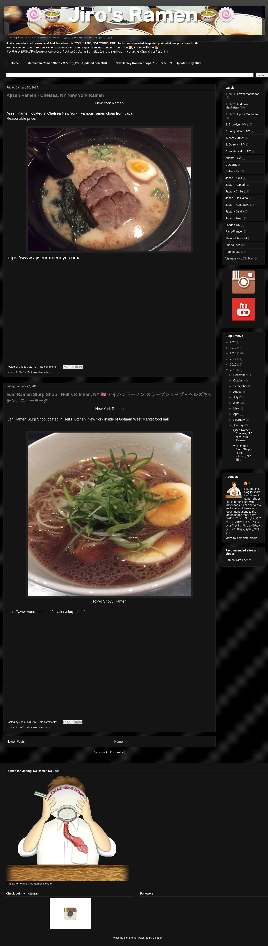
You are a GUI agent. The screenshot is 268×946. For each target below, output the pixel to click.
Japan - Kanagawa (237, 204)
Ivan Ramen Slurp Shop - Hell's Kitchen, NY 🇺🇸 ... (242, 452)
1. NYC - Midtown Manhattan (33, 372)
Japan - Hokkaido (236, 198)
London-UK (232, 225)
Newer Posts (16, 741)
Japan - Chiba (234, 191)
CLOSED (231, 164)
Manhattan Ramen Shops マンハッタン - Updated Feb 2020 (67, 63)
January (238, 425)
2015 (233, 370)
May (236, 408)
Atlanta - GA (233, 158)
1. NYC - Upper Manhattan (242, 114)
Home (15, 63)
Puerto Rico (232, 245)
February (239, 419)
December (240, 375)
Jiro (250, 483)
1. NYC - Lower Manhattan (242, 94)
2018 (233, 353)
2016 (233, 364)
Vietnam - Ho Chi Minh (239, 258)
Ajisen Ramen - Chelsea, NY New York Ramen (55, 95)
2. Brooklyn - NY (235, 124)
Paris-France (233, 231)
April (236, 414)
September (240, 386)
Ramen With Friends (238, 560)
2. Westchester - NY (238, 151)
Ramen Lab (232, 251)
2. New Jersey (234, 137)
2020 (233, 342)
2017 (233, 359)
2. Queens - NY (235, 144)
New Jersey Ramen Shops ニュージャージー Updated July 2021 (158, 63)
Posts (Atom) (117, 752)
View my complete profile (241, 538)
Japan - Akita (233, 178)
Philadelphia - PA (236, 238)
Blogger (157, 937)
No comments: (49, 366)
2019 (233, 347)
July (236, 397)
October (238, 380)
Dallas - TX (232, 171)
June (236, 403)
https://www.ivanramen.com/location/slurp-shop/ (45, 612)
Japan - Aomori (235, 184)
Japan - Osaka (234, 211)
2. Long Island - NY (237, 131)
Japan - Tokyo (234, 218)
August (238, 391)
